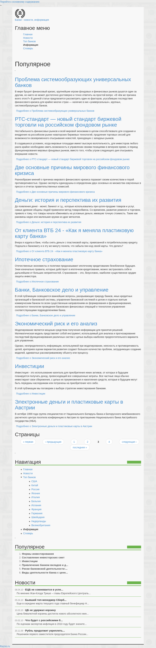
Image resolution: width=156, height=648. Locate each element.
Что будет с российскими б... (44, 620)
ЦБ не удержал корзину (40, 610)
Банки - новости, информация (32, 19)
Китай (34, 485)
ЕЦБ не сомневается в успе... (44, 589)
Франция (36, 509)
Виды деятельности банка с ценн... (45, 572)
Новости (28, 37)
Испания (36, 505)
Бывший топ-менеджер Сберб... (46, 599)
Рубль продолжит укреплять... (45, 630)
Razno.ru (5, 646)
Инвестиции (29, 366)
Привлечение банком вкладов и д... (45, 564)
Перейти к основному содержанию (19, 1)
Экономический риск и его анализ (56, 323)
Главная (27, 34)
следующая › (129, 441)
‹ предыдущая (53, 441)
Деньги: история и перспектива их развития (68, 200)
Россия (35, 489)
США (34, 481)
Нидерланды (38, 521)
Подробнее (55, 110)
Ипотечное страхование (44, 259)
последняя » (80, 447)
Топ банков (29, 41)
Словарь (28, 48)
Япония (35, 493)
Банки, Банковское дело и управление (61, 290)
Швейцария (38, 517)
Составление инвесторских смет (43, 557)
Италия (35, 497)
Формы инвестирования (38, 553)
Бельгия (35, 501)
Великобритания (40, 525)
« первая (28, 441)
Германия (36, 513)
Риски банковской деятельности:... (44, 568)
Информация (30, 44)
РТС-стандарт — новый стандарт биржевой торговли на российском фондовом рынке (68, 122)
